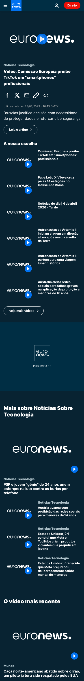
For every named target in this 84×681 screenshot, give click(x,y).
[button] (24, 310)
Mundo (9, 665)
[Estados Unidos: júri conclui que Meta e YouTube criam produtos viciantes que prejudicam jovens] (59, 541)
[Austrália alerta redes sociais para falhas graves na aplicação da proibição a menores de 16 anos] (59, 290)
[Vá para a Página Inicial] (16, 5)
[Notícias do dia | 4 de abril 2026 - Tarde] (59, 212)
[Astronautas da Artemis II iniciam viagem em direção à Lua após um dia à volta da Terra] (59, 238)
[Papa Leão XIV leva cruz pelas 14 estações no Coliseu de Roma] (59, 186)
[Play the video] (42, 39)
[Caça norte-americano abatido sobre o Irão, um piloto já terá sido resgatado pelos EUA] (42, 673)
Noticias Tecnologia (19, 478)
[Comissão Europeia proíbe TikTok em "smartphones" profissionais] (59, 159)
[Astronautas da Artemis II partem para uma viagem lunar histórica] (59, 264)
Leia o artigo (18, 129)
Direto (72, 5)
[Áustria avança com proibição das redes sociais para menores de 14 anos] (59, 513)
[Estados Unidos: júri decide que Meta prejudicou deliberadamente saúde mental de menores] (59, 569)
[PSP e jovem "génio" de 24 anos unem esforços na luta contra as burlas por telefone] (42, 488)
